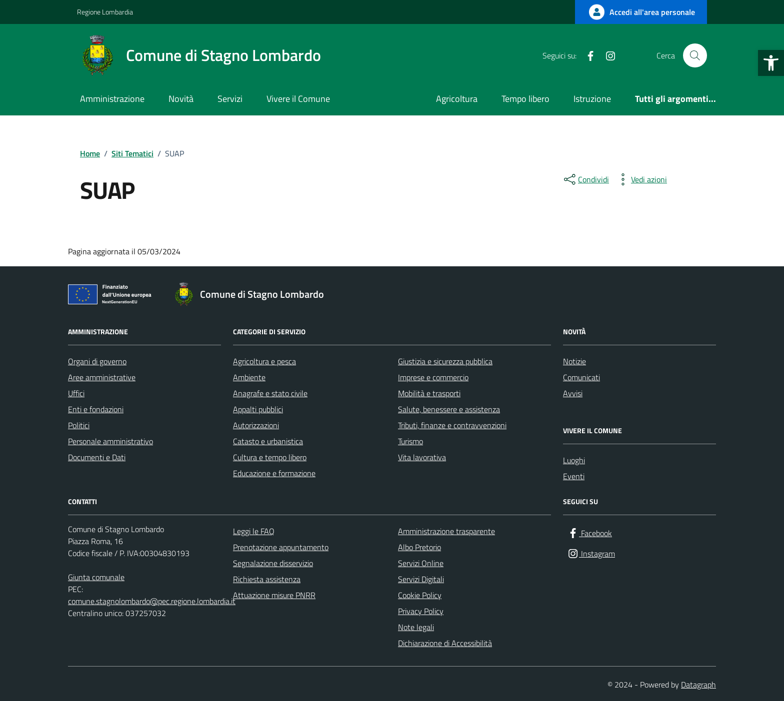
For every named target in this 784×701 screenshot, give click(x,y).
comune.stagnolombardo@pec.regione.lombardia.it (152, 601)
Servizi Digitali (421, 579)
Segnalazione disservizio (273, 563)
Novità (181, 98)
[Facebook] (586, 55)
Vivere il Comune (298, 98)
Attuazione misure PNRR (274, 595)
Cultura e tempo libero (269, 457)
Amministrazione (112, 98)
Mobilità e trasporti (429, 393)
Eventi (573, 476)
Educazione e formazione (274, 473)
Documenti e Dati (97, 457)
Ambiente (249, 377)
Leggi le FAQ (253, 531)
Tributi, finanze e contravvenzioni (452, 425)
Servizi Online (421, 563)
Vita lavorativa (422, 457)
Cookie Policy (420, 595)
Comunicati (581, 377)
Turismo (410, 441)
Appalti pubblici (258, 409)
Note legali (416, 627)
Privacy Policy (421, 611)
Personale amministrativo (110, 441)
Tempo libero (526, 98)
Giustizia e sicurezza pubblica (445, 361)
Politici (79, 425)
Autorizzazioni (256, 425)
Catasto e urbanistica (268, 441)
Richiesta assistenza (266, 579)
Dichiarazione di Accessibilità (445, 643)
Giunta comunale (96, 577)
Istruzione (592, 98)
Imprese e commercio (433, 377)
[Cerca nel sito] (695, 55)
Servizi (230, 98)
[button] (771, 63)
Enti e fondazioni (96, 409)
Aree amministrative (102, 377)
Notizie (574, 361)
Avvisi (572, 393)
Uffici (76, 393)
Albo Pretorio (419, 547)
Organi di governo (97, 361)
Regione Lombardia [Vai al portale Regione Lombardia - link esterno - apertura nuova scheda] (105, 11)
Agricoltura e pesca (264, 361)
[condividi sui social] (585, 179)
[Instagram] (606, 55)
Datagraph (698, 685)
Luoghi (574, 460)
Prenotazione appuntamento (280, 547)
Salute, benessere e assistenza (449, 409)
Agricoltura (457, 98)
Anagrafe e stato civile (270, 393)
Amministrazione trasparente (446, 531)
